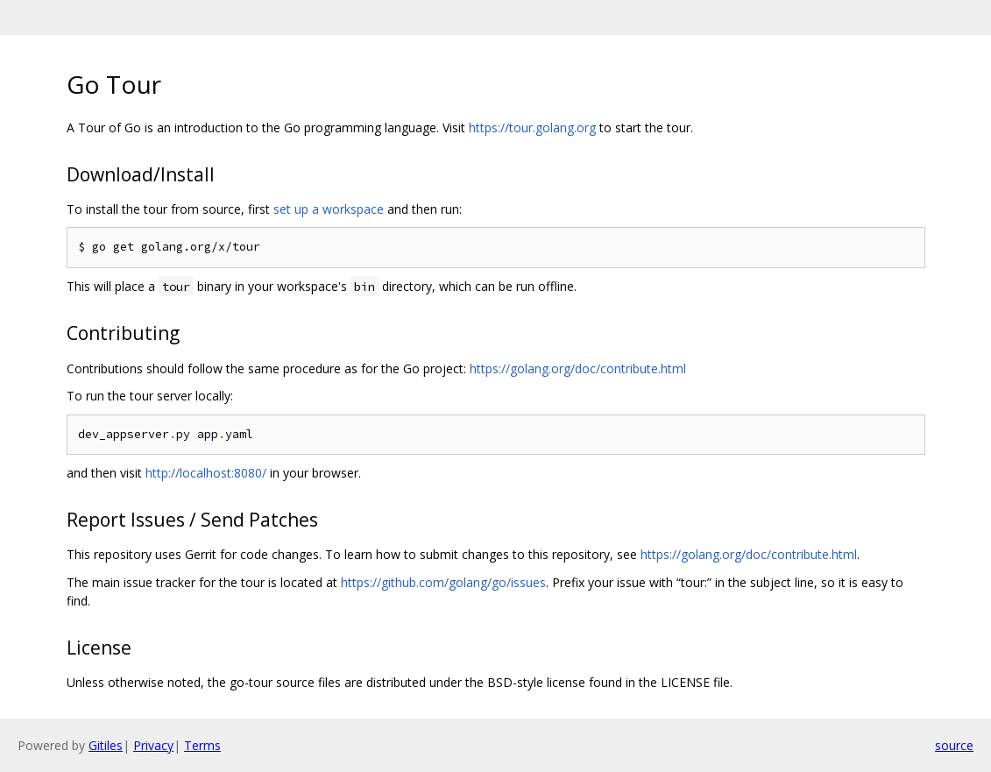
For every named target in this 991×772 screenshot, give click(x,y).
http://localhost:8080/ (205, 472)
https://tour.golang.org (532, 127)
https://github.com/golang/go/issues (443, 582)
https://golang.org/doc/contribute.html (578, 368)
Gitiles (105, 745)
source (954, 745)
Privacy (153, 745)
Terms (202, 745)
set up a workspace (328, 209)
